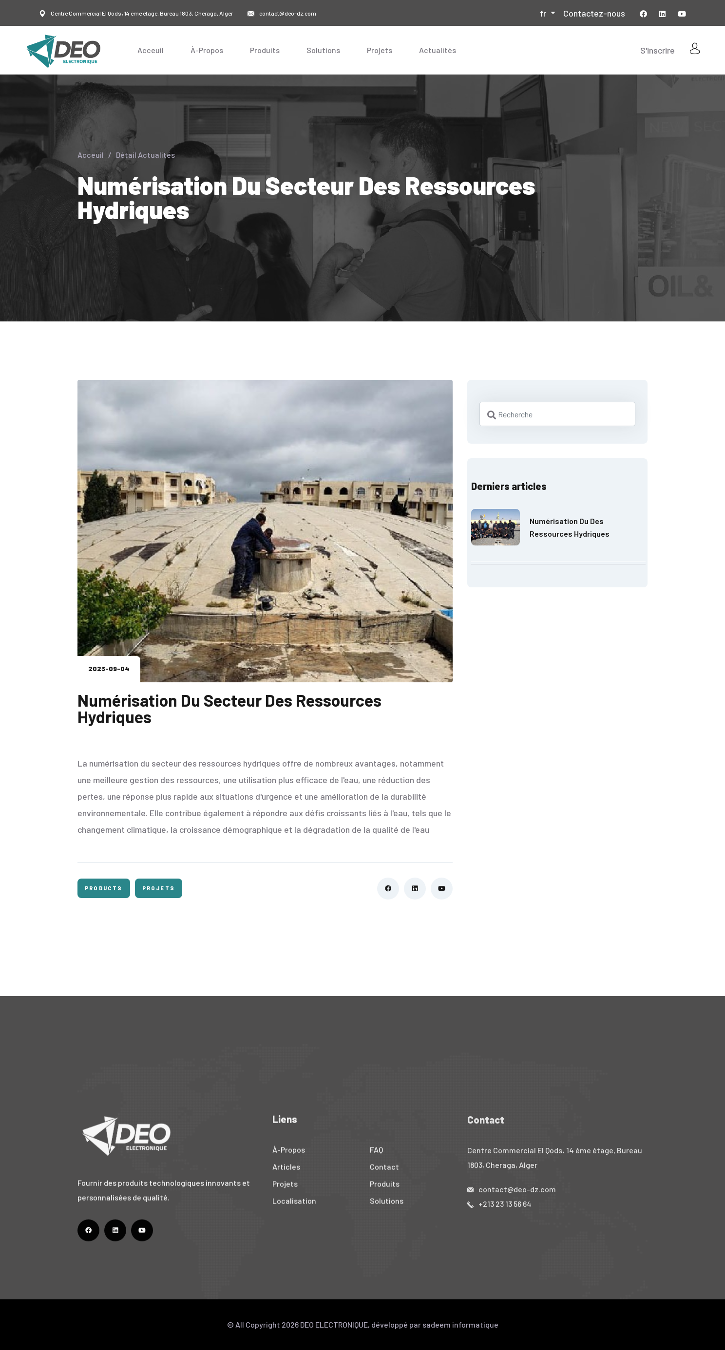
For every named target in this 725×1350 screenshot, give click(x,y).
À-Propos (207, 50)
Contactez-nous (594, 13)
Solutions (323, 50)
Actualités (437, 50)
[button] (547, 13)
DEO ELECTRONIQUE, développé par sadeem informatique (399, 1324)
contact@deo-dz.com (287, 13)
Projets (379, 50)
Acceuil (150, 50)
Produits (265, 50)
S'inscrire (657, 50)
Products (104, 888)
